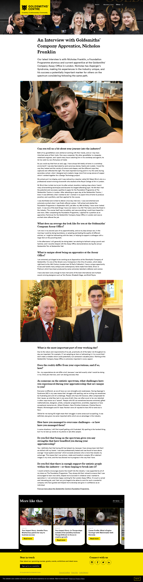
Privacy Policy (74, 572)
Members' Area (107, 4)
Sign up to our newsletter (31, 566)
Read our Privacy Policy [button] (77, 578)
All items (116, 501)
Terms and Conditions (64, 572)
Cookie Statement (83, 572)
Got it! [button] (137, 578)
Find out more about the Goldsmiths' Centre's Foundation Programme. (63, 489)
